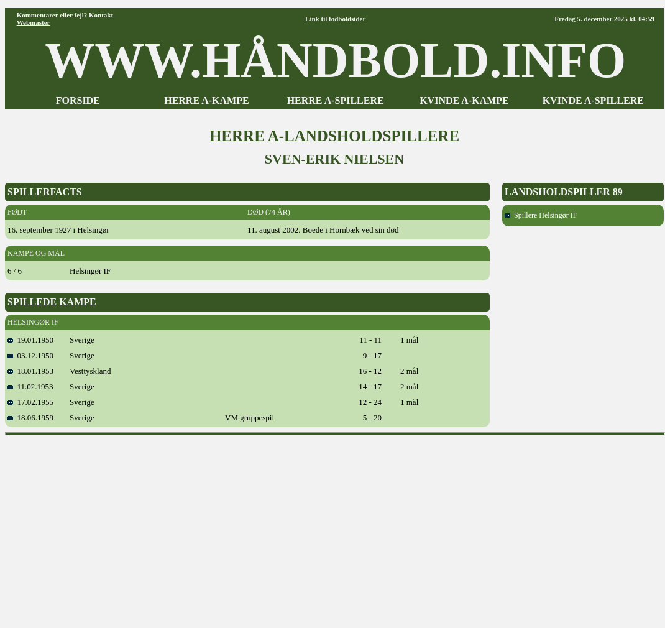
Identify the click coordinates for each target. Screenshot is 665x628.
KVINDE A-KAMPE (464, 100)
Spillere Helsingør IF (541, 215)
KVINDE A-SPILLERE (593, 100)
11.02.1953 (30, 386)
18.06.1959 (30, 417)
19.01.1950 (30, 339)
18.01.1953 (30, 371)
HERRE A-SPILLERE (335, 100)
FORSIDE (78, 100)
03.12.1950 (30, 355)
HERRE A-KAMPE (206, 100)
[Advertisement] (335, 527)
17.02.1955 (30, 402)
